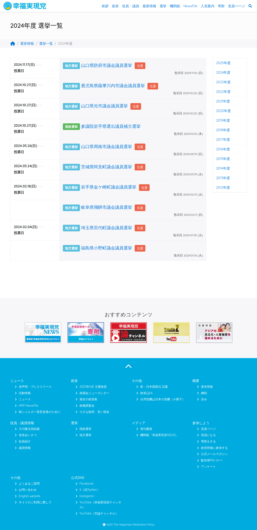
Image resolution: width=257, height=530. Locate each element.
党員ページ (236, 6)
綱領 (204, 393)
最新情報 (149, 6)
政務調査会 (86, 406)
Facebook (86, 483)
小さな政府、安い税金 (94, 412)
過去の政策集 (88, 399)
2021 (219, 101)
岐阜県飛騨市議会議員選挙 (106, 207)
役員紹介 (25, 441)
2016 (219, 149)
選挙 (163, 6)
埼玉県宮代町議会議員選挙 (106, 227)
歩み (204, 399)
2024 (220, 72)
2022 (220, 91)
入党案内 (207, 6)
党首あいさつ (28, 435)
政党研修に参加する (214, 448)
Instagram (86, 496)
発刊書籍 (146, 429)
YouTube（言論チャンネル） (98, 513)
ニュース (25, 399)
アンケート (208, 466)
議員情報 (25, 448)
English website (29, 496)
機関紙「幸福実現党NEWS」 (159, 435)
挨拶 (105, 6)
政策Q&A (146, 393)
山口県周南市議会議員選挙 (106, 146)
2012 (219, 187)
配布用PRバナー (212, 460)
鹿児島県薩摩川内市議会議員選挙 (113, 85)
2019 (219, 120)
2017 (219, 139)
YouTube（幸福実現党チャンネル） (100, 504)
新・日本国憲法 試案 (154, 387)
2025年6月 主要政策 (93, 387)
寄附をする (208, 441)
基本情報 (207, 387)
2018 (219, 130)
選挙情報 (27, 43)
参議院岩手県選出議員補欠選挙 (111, 126)
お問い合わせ (28, 490)
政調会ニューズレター (94, 393)
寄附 (221, 6)
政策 (115, 6)
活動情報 (25, 393)
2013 (219, 178)
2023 (220, 82)
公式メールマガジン (214, 454)
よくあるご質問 (29, 483)
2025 (220, 63)
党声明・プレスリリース (35, 387)
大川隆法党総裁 (29, 429)
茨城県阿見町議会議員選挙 (106, 166)
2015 (219, 159)
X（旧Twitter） (89, 490)
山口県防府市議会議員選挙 (106, 65)
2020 (220, 111)
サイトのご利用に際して (35, 502)
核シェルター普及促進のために (40, 412)
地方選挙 (85, 435)
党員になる (208, 435)
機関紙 (175, 6)
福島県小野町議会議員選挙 (106, 248)
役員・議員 (130, 6)
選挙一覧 (46, 43)
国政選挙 (85, 429)
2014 (219, 168)
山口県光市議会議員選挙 (104, 105)
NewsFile (190, 6)
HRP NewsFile (28, 406)
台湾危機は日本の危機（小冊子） (162, 399)
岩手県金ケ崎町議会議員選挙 (108, 187)
